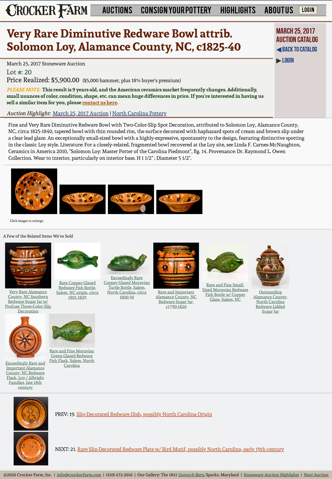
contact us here (99, 102)
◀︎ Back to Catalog (296, 49)
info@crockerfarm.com (79, 474)
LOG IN (308, 9)
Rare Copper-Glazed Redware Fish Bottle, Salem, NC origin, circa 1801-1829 (77, 290)
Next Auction (316, 474)
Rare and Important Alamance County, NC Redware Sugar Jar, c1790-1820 (176, 299)
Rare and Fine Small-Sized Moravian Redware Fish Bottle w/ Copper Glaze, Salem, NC (225, 292)
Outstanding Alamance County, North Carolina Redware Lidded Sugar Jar (270, 302)
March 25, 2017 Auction (81, 113)
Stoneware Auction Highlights (271, 474)
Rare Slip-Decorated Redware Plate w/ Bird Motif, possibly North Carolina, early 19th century (180, 449)
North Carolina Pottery (139, 113)
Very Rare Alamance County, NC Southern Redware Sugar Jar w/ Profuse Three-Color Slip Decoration (28, 301)
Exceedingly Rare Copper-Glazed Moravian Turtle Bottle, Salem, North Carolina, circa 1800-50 (127, 287)
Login (288, 60)
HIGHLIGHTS (238, 10)
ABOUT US (278, 10)
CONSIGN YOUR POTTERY (176, 10)
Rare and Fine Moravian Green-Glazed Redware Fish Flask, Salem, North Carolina (71, 358)
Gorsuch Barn (191, 474)
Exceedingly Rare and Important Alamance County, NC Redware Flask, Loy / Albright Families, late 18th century (25, 375)
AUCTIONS (117, 10)
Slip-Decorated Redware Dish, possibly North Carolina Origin (144, 414)
